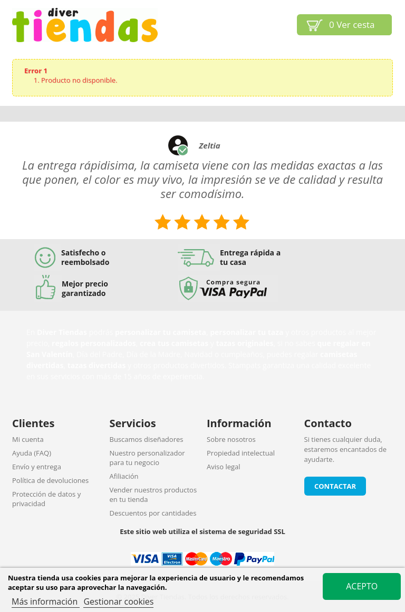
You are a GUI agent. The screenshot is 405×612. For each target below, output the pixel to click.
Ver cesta (352, 24)
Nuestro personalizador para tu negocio (147, 457)
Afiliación (124, 476)
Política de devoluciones (50, 480)
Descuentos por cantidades (153, 513)
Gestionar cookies (118, 601)
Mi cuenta (28, 439)
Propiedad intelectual (241, 453)
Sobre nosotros (231, 439)
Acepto (362, 586)
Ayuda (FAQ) (31, 453)
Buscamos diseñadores (147, 439)
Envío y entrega (36, 466)
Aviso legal (223, 466)
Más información (46, 601)
